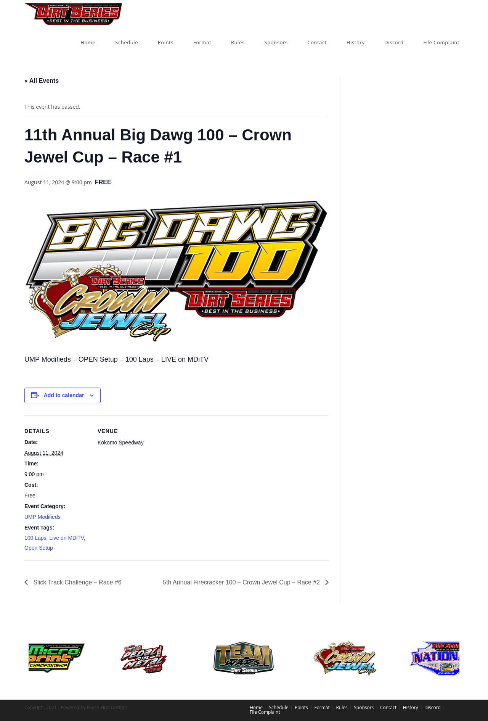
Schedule (279, 707)
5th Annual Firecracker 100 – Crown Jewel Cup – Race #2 (242, 582)
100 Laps (35, 538)
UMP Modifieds (42, 517)
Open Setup (38, 548)
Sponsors (364, 707)
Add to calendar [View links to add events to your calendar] (64, 395)
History (410, 707)
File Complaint (265, 712)
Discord (432, 707)
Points (301, 707)
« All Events (41, 80)
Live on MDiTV (66, 538)
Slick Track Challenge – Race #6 (77, 582)
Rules (341, 707)
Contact (388, 707)
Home (256, 707)
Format (321, 707)
